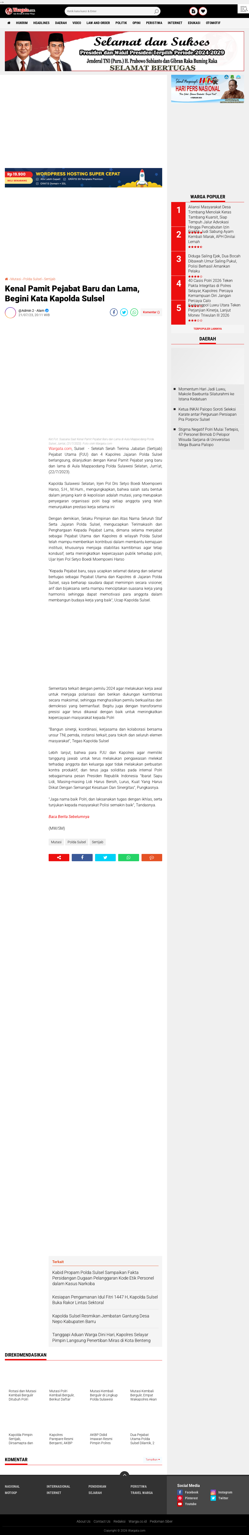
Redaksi (119, 1521)
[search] (112, 11)
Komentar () (151, 312)
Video (76, 23)
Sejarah (95, 1493)
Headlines (41, 23)
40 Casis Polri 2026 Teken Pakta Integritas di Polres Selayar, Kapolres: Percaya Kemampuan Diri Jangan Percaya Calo (210, 290)
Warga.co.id (138, 1521)
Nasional (12, 1486)
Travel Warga (142, 1493)
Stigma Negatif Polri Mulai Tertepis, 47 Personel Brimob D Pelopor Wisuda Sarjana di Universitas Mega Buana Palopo (208, 437)
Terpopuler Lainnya (208, 328)
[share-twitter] (124, 312)
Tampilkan (153, 1459)
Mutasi (15, 279)
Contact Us (102, 1521)
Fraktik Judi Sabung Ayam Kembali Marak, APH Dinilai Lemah (211, 236)
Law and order (98, 23)
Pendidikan (97, 1486)
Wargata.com (60, 448)
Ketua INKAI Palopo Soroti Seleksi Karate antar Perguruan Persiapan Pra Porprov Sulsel (207, 414)
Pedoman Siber (161, 1521)
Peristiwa (154, 23)
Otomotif (213, 23)
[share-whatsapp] (134, 312)
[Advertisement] (24, 395)
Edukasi (194, 23)
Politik (121, 23)
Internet (175, 23)
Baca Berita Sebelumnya (69, 816)
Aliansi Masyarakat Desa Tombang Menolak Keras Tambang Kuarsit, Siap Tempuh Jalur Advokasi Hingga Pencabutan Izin (209, 217)
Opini (137, 23)
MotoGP (11, 1493)
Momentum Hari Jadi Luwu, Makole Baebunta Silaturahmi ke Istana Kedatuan (206, 394)
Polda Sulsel (32, 279)
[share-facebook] (114, 312)
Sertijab (49, 279)
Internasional (58, 1486)
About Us (83, 1521)
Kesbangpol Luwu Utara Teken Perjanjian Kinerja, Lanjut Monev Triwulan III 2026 (214, 310)
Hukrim (22, 23)
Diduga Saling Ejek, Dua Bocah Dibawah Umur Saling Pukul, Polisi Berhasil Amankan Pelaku (214, 263)
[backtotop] (124, 1476)
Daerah (61, 23)
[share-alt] (59, 857)
